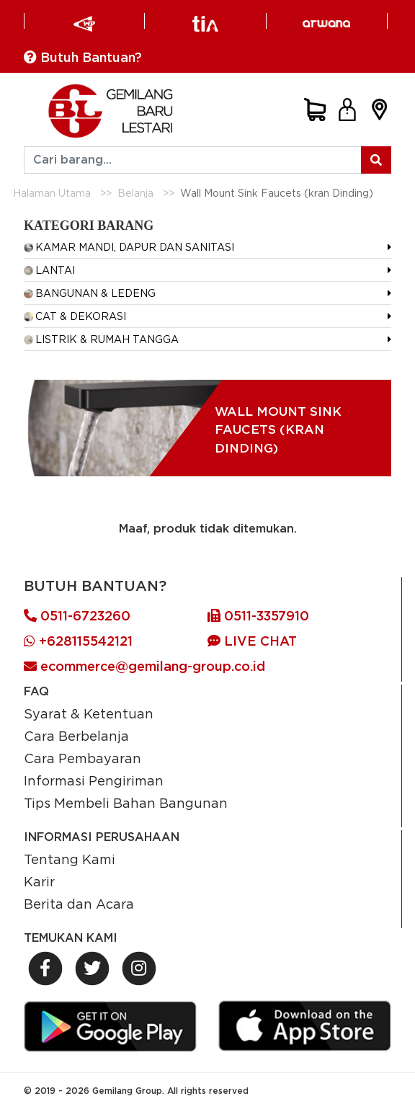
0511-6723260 (77, 615)
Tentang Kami (69, 859)
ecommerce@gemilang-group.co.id (144, 666)
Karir (39, 881)
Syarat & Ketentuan (88, 713)
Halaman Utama (52, 193)
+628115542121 (78, 641)
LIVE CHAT (252, 641)
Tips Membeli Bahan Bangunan (126, 803)
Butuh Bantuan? (83, 57)
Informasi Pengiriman (94, 780)
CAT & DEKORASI (75, 316)
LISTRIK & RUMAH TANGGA (101, 339)
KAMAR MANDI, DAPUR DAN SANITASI (129, 247)
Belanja (135, 193)
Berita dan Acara (79, 904)
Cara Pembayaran (82, 758)
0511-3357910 (258, 615)
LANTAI (49, 270)
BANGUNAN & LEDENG (90, 293)
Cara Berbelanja (76, 736)
